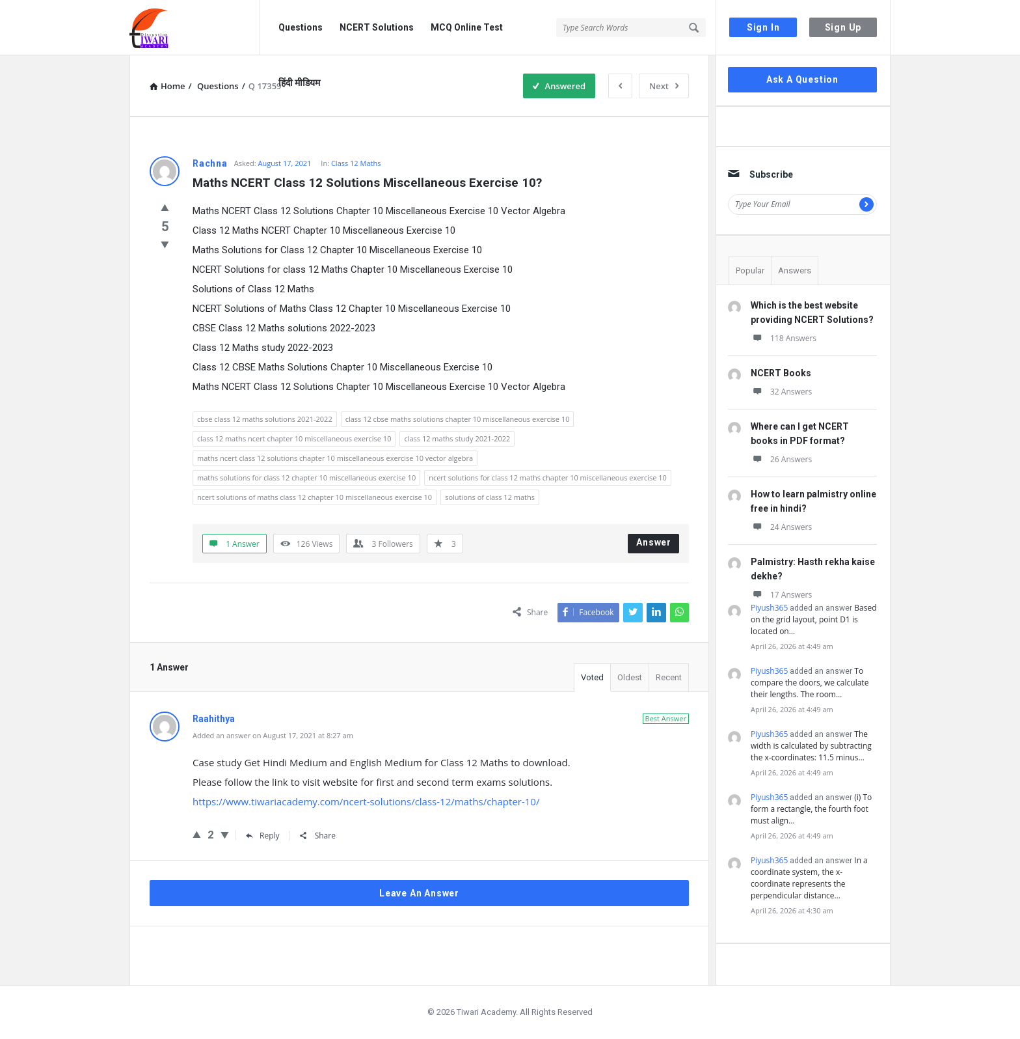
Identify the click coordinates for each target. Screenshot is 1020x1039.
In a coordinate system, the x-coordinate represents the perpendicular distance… (809, 878)
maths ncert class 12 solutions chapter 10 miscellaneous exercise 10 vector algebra (335, 458)
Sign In (763, 27)
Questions (300, 27)
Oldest (629, 677)
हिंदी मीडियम (299, 82)
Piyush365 (769, 607)
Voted (592, 677)
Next (663, 86)
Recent (669, 677)
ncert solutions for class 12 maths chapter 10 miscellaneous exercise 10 (548, 477)
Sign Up (843, 27)
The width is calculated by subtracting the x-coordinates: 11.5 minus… (811, 745)
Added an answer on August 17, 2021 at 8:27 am (273, 735)
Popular (750, 270)
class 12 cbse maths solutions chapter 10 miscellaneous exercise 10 (457, 419)
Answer (653, 542)
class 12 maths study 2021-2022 (457, 438)
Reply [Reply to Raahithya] (263, 835)
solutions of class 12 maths (490, 497)
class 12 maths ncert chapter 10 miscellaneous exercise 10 (294, 438)
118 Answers (783, 338)
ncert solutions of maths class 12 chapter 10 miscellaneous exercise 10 (314, 497)
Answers (794, 270)
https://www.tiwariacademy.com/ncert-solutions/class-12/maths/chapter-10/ (366, 801)
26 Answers (781, 459)
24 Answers (781, 527)
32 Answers (781, 391)
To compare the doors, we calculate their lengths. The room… (809, 682)
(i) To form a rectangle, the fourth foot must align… (811, 809)
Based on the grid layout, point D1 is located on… (814, 619)
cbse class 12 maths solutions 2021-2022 (264, 419)
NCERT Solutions (377, 27)
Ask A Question (802, 79)
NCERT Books (781, 373)
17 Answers (781, 594)
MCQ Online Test (467, 27)
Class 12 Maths (356, 163)
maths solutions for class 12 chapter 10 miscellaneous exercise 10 (306, 477)
